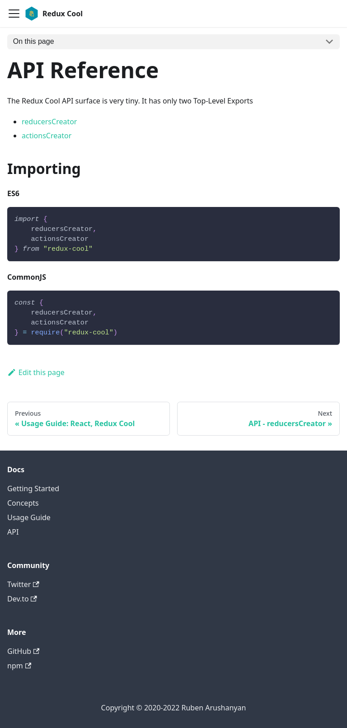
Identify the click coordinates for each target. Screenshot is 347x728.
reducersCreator (49, 122)
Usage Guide (29, 517)
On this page (33, 41)
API (13, 532)
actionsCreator (46, 136)
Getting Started (33, 488)
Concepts (23, 503)
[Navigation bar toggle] (14, 13)
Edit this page (36, 372)
